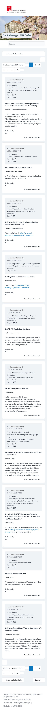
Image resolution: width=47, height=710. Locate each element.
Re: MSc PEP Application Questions (17, 329)
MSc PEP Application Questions (23, 318)
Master (14, 85)
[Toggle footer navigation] (3, 688)
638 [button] (17, 70)
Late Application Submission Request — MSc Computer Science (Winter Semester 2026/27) (23, 90)
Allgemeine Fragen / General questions (26, 263)
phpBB (14, 694)
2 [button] (35, 65)
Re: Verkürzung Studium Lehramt (16, 388)
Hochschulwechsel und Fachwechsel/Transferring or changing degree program (23, 434)
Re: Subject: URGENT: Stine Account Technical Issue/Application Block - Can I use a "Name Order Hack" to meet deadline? (22, 516)
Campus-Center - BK (17, 80)
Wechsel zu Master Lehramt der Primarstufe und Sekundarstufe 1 (21, 440)
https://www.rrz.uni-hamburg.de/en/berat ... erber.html (17, 286)
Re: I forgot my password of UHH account (19, 277)
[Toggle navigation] (44, 8)
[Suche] (39, 44)
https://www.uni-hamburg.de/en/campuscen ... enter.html (19, 234)
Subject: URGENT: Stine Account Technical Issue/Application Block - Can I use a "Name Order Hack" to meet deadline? (23, 500)
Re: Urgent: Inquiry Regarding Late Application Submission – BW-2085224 (21, 223)
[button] (22, 70)
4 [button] (3, 70)
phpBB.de (27, 699)
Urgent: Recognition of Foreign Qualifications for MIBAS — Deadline (20, 616)
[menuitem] (7, 703)
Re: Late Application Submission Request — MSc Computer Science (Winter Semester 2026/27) (22, 104)
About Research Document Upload (24, 156)
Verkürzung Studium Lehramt (22, 377)
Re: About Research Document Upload (18, 167)
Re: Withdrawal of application (15, 573)
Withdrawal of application (21, 562)
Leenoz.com (14, 696)
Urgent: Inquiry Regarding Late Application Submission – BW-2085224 (21, 210)
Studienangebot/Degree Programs (24, 316)
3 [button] (39, 65)
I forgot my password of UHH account (25, 266)
